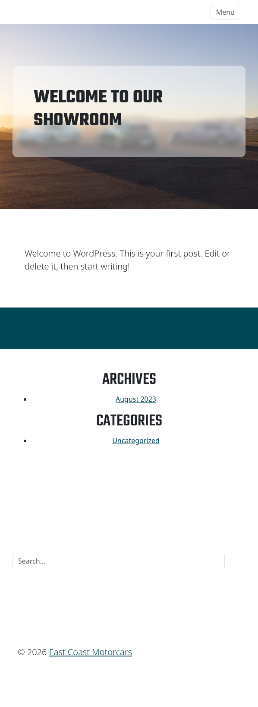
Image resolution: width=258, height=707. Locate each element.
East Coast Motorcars (60, 12)
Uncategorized (136, 440)
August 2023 (136, 399)
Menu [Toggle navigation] (225, 12)
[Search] (119, 561)
